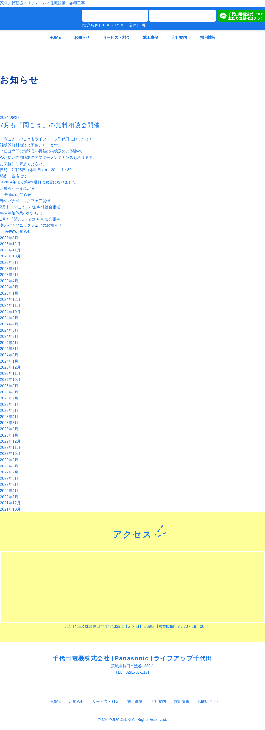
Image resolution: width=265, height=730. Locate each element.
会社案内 (179, 37)
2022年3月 (9, 497)
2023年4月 (9, 417)
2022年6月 (9, 478)
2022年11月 (10, 448)
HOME (55, 37)
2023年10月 (10, 380)
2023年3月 (9, 423)
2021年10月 (10, 509)
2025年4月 (9, 281)
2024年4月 (9, 343)
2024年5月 (9, 336)
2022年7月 (9, 472)
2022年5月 (9, 484)
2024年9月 (9, 318)
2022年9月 (9, 460)
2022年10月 (10, 454)
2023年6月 (9, 404)
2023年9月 (9, 386)
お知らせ (82, 37)
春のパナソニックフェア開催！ (27, 201)
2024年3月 (9, 349)
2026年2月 (9, 238)
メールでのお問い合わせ (182, 16)
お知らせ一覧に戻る (17, 188)
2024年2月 (9, 355)
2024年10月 (10, 312)
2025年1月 (9, 293)
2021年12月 (10, 503)
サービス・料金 (116, 37)
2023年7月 (9, 398)
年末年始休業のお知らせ (21, 213)
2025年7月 (9, 269)
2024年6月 (9, 330)
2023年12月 (10, 367)
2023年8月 (9, 392)
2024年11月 (10, 306)
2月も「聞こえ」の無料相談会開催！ (32, 207)
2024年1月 (9, 361)
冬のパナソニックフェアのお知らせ (31, 225)
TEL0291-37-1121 (115, 16)
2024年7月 (9, 324)
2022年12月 (10, 441)
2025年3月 (9, 287)
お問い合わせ (206, 701)
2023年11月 (10, 374)
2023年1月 (9, 435)
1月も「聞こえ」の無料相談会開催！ (32, 219)
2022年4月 (9, 491)
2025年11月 (10, 250)
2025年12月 (10, 244)
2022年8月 (9, 466)
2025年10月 (10, 256)
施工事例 (150, 37)
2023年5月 (9, 410)
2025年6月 (9, 275)
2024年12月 (10, 299)
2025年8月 (9, 262)
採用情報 (208, 37)
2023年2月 (9, 429)
